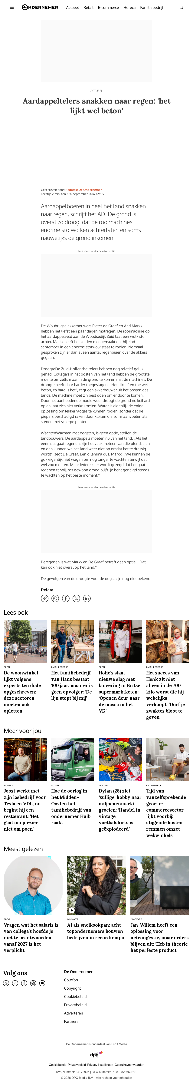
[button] (100, 1064)
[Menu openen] (11, 7)
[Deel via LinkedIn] (87, 598)
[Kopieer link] (44, 598)
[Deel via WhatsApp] (55, 598)
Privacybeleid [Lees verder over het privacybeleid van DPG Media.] (77, 1064)
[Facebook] (24, 983)
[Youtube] (42, 983)
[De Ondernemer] (40, 7)
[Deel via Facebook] (66, 598)
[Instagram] (33, 983)
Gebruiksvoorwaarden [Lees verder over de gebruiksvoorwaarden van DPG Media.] (129, 1064)
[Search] (181, 7)
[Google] (6, 983)
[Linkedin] (15, 983)
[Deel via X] (76, 598)
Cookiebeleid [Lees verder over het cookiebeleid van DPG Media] (57, 1064)
